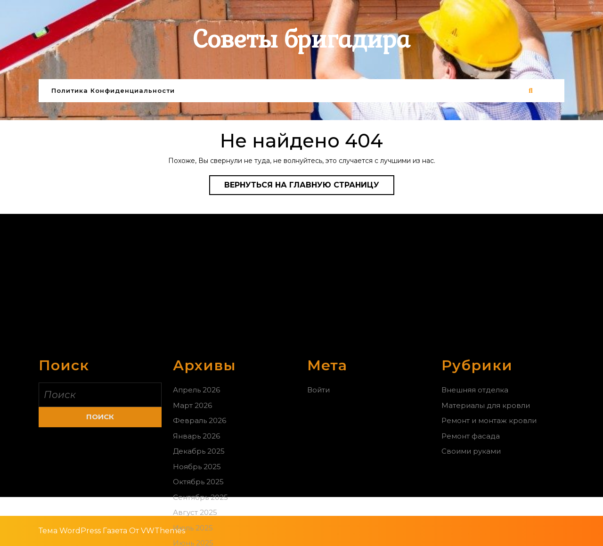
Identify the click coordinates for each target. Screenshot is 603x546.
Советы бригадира (301, 39)
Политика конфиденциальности (113, 90)
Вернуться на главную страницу (309, 187)
